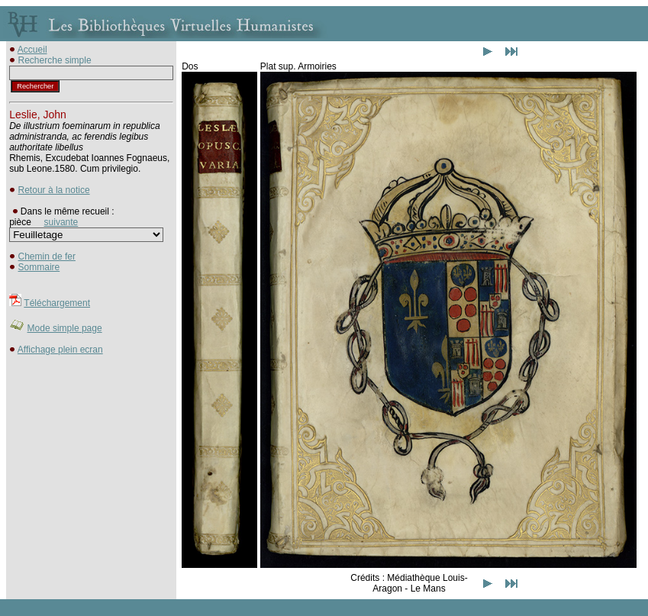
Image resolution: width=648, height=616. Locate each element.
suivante (61, 222)
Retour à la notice (54, 190)
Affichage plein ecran (60, 349)
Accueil (32, 49)
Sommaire (39, 267)
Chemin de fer (47, 256)
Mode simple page (64, 328)
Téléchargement (57, 303)
